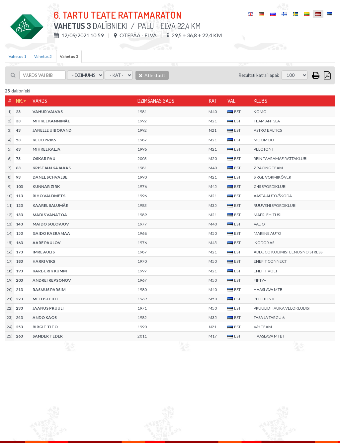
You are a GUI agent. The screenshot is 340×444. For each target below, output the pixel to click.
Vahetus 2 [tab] (43, 56)
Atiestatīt (152, 75)
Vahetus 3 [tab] (69, 56)
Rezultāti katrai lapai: (259, 75)
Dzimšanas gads (155, 100)
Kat (212, 100)
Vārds (40, 100)
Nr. (19, 100)
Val (231, 100)
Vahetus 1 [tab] (17, 56)
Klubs (260, 100)
